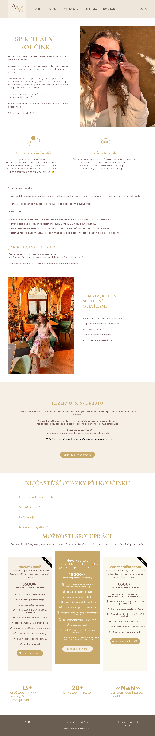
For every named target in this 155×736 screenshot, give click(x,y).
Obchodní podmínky (128, 725)
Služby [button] (71, 9)
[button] (71, 499)
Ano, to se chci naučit (125, 641)
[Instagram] (29, 722)
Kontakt (110, 9)
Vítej (39, 9)
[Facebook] (25, 722)
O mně (53, 9)
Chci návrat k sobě (30, 653)
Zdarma (90, 9)
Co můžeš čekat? (29, 507)
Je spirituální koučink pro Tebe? (38, 497)
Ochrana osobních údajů (128, 722)
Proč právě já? (27, 517)
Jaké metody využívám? (34, 527)
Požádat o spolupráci (77, 649)
